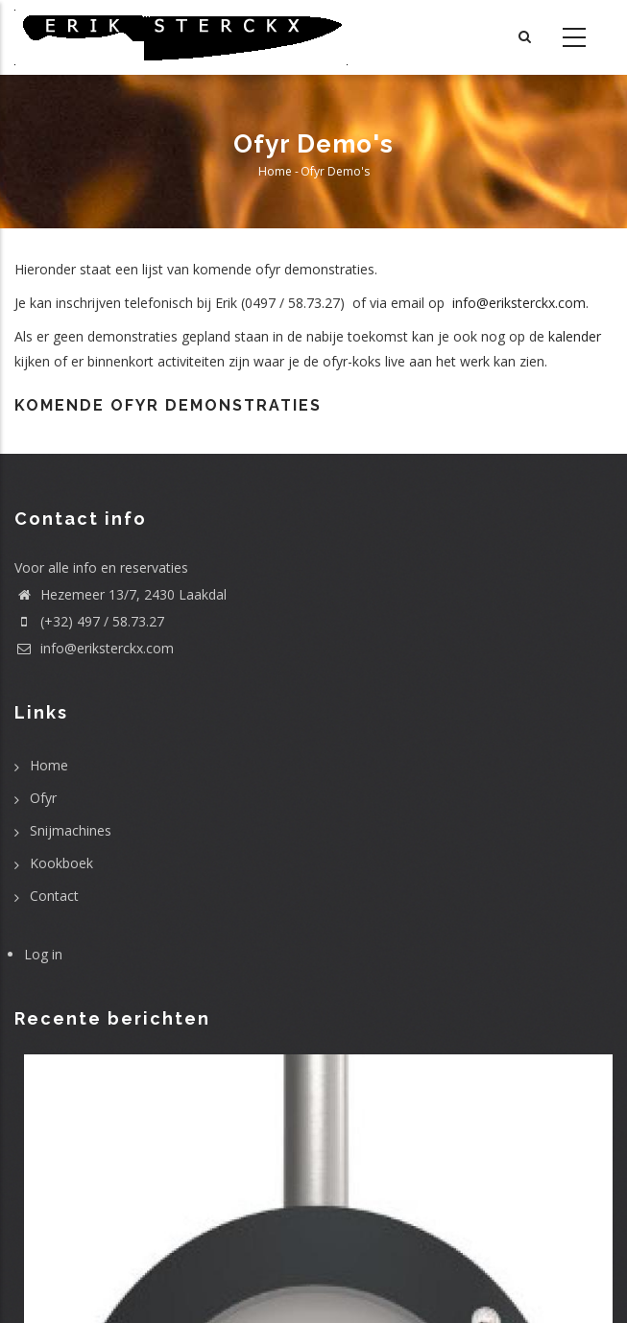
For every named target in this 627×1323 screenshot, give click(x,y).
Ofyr (43, 798)
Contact (54, 895)
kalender (574, 336)
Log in (43, 954)
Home (275, 171)
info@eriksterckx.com (517, 303)
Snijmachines (70, 830)
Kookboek (61, 863)
